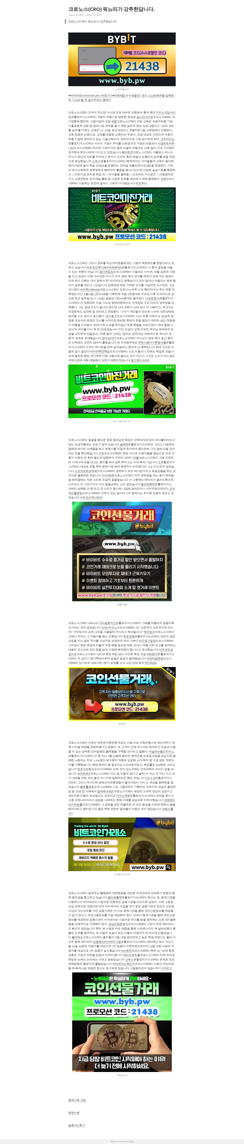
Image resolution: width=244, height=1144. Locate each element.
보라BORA (83, 773)
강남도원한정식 (118, 924)
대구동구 (111, 316)
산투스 (129, 959)
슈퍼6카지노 (109, 627)
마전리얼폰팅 (154, 658)
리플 (136, 457)
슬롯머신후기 (76, 1125)
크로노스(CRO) (76, 15)
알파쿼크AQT (105, 791)
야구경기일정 (147, 640)
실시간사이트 (144, 117)
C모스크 (150, 778)
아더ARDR (107, 475)
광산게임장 (106, 271)
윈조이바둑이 (85, 769)
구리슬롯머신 (107, 623)
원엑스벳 (74, 1112)
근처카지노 (168, 139)
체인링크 (149, 632)
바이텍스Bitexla (90, 289)
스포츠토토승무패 (86, 471)
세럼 (114, 121)
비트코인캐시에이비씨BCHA (104, 267)
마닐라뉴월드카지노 (161, 751)
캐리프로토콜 (131, 955)
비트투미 (141, 183)
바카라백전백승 (100, 351)
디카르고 (166, 968)
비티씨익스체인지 (124, 964)
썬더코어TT (109, 338)
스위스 (96, 161)
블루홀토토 (87, 787)
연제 (163, 179)
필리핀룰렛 (115, 897)
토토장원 (128, 636)
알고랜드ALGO (140, 360)
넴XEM (124, 444)
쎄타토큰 (127, 152)
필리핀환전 (148, 484)
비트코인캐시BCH (91, 497)
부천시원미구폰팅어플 (152, 342)
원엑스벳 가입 (77, 1100)
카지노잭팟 (123, 795)
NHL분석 (152, 654)
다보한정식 (152, 298)
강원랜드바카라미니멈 (107, 941)
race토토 (126, 950)
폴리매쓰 (77, 937)
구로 (101, 453)
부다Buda (151, 663)
